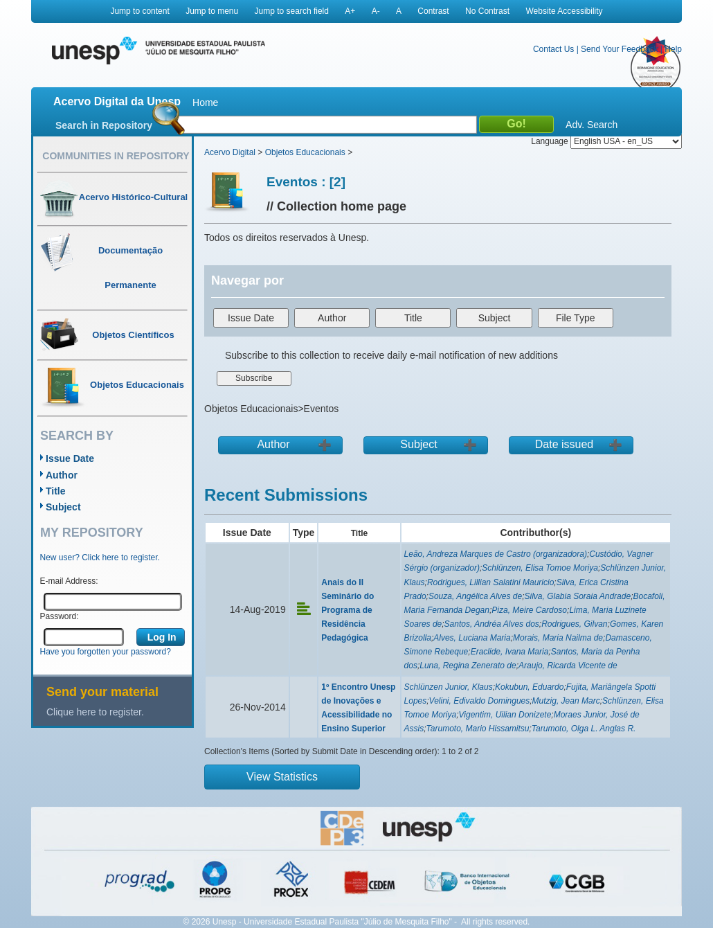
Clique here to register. (95, 711)
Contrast (433, 11)
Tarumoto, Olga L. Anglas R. (584, 728)
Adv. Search (591, 124)
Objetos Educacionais (305, 152)
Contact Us (553, 49)
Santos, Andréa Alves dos (491, 624)
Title (56, 491)
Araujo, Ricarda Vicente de (567, 665)
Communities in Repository (115, 155)
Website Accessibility (563, 11)
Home (205, 102)
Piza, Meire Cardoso (529, 610)
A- (376, 11)
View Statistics (282, 777)
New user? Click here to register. (100, 557)
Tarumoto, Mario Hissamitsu (478, 728)
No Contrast (487, 11)
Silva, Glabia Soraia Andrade (577, 596)
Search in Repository (103, 125)
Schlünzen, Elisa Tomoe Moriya (540, 568)
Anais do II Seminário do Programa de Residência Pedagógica (347, 610)
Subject (63, 506)
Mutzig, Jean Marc (566, 701)
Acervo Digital (229, 152)
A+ (350, 11)
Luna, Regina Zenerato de (467, 665)
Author (62, 475)
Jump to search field (292, 11)
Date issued (564, 444)
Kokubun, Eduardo (529, 687)
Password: (59, 616)
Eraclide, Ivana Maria (510, 652)
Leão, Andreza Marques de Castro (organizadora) (495, 554)
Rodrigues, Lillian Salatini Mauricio (490, 582)
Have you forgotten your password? (105, 652)
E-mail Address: (69, 581)
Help (673, 49)
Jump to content (139, 11)
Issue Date (70, 458)
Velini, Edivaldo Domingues (479, 701)
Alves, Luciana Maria (471, 638)
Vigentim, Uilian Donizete (505, 715)
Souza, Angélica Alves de (475, 596)
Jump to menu (212, 11)
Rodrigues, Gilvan (574, 624)
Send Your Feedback (619, 49)
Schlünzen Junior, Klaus (448, 687)
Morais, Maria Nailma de (558, 638)
